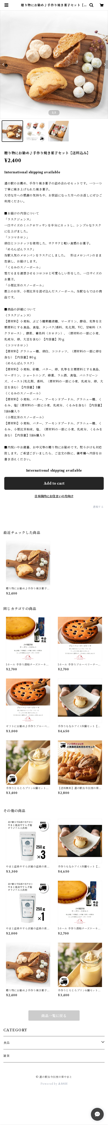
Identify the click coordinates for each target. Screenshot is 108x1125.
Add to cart (54, 483)
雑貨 (6, 1056)
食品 (6, 1043)
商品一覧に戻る (54, 1016)
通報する (98, 506)
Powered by (54, 1083)
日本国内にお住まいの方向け (54, 496)
